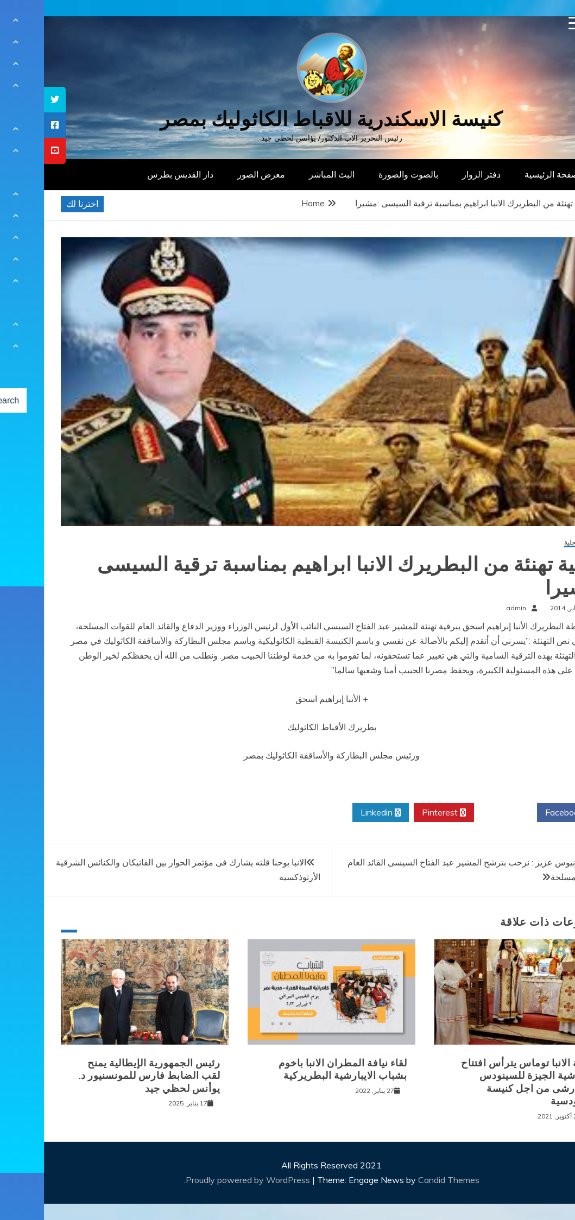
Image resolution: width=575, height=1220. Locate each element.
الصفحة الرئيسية (510, 174)
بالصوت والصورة (364, 174)
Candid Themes (404, 1179)
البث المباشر (288, 174)
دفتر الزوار (437, 174)
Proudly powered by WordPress (205, 1179)
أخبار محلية (535, 542)
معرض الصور (217, 174)
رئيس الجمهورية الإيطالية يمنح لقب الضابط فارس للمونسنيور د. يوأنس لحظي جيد (105, 1075)
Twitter (461, 813)
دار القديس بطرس (136, 174)
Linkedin (337, 813)
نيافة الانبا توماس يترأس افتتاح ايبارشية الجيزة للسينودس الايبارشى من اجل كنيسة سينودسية (483, 1082)
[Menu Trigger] (531, 23)
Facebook (524, 813)
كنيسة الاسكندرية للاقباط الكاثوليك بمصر (287, 119)
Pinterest (400, 813)
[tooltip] (11, 99)
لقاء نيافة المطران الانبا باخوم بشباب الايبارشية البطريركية (299, 1069)
